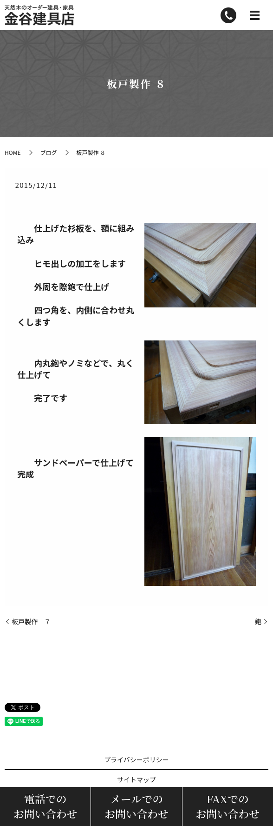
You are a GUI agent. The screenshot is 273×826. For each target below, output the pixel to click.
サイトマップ (136, 779)
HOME (12, 152)
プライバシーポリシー (136, 759)
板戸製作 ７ (31, 621)
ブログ (48, 152)
